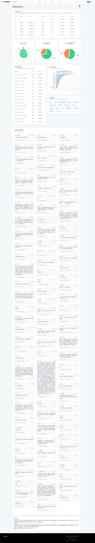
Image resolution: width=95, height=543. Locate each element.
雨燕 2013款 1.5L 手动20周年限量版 (21, 115)
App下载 (33, 1)
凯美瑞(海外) (68, 108)
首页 (27, 1)
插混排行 (59, 1)
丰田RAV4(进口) (53, 105)
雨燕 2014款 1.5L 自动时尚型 (20, 90)
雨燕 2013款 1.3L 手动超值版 (20, 118)
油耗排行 (46, 1)
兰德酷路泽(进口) (62, 102)
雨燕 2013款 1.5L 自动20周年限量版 (21, 105)
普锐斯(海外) (76, 108)
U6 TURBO (74, 105)
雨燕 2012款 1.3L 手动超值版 (20, 121)
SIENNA (57, 108)
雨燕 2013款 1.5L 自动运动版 (20, 99)
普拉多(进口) (75, 102)
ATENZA (51, 108)
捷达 (62, 108)
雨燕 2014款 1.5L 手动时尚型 (20, 93)
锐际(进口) (60, 105)
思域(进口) (52, 111)
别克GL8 (58, 111)
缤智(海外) (67, 105)
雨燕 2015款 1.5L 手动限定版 (20, 87)
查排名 (21, 11)
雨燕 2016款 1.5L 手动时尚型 (20, 80)
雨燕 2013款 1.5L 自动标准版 (20, 102)
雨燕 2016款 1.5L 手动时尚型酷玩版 (21, 77)
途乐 (55, 102)
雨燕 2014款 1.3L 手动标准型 (20, 96)
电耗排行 (52, 1)
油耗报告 (39, 1)
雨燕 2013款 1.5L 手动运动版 (20, 108)
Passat (69, 102)
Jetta (51, 102)
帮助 (65, 1)
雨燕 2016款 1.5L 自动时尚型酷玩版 (21, 74)
